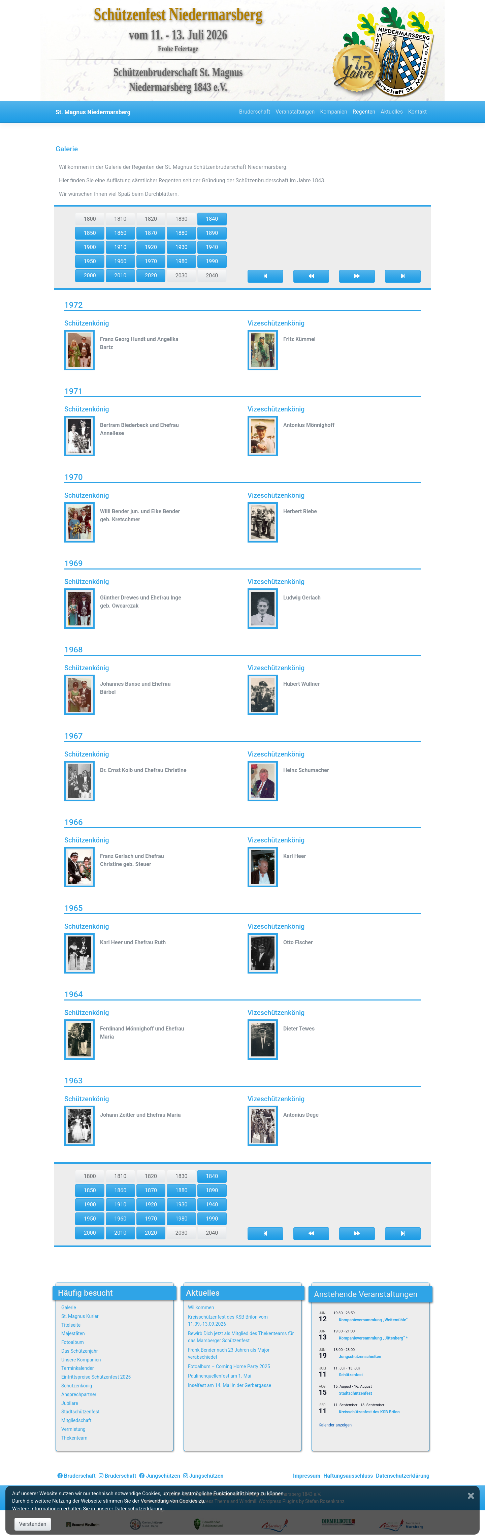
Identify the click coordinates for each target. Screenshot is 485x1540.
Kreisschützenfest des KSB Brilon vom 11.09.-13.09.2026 (228, 1320)
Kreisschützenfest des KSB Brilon (369, 1412)
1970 (151, 261)
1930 (181, 247)
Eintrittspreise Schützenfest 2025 (96, 1377)
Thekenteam (74, 1438)
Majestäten (73, 1333)
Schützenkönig (76, 1385)
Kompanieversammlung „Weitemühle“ (373, 1320)
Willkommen (201, 1307)
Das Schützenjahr (79, 1351)
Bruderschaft (254, 112)
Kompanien (333, 112)
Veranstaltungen (295, 112)
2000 (90, 275)
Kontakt (417, 112)
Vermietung (73, 1429)
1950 (90, 261)
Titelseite (70, 1325)
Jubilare (69, 1403)
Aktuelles (392, 112)
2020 (151, 275)
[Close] (472, 1496)
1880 (181, 233)
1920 (151, 247)
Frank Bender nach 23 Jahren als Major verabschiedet (228, 1353)
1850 (90, 233)
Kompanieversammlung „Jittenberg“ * (373, 1338)
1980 (181, 261)
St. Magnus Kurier (80, 1316)
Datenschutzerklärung (402, 1476)
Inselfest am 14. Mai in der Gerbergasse (229, 1385)
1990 (212, 261)
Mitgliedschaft (76, 1420)
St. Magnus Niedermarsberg (93, 112)
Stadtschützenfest (80, 1411)
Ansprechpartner (78, 1394)
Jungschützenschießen (360, 1356)
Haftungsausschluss (348, 1476)
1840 (212, 219)
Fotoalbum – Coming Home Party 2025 (229, 1366)
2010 (120, 275)
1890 (212, 233)
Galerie (68, 1307)
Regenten (364, 112)
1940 (212, 247)
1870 (151, 233)
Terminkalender (77, 1368)
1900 (90, 247)
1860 (120, 233)
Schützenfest (351, 1375)
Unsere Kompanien (81, 1359)
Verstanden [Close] (32, 1524)
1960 (120, 261)
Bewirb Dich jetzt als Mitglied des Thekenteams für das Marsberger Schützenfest (241, 1337)
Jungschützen (159, 1476)
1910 (120, 247)
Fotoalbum (72, 1342)
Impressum (306, 1476)
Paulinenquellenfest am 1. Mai (219, 1376)
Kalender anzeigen (335, 1425)
